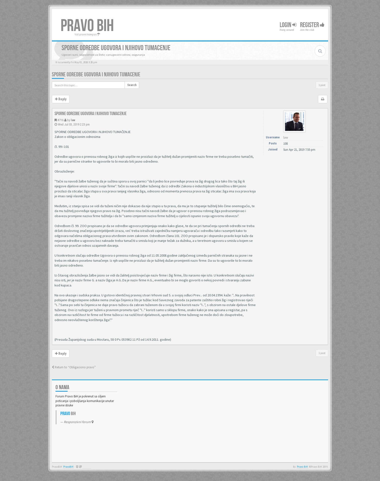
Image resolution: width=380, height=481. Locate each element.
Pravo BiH (302, 466)
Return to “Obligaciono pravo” (74, 367)
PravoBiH (68, 466)
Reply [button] (60, 99)
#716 (60, 120)
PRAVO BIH (87, 26)
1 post (321, 85)
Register (312, 25)
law (73, 120)
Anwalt (87, 466)
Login (288, 25)
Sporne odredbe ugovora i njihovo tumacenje (96, 74)
